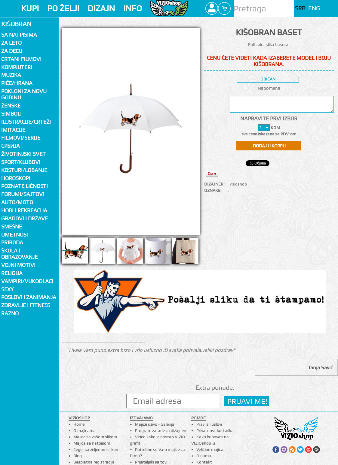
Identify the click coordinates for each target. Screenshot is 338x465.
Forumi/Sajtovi (22, 194)
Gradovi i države (24, 218)
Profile (211, 8)
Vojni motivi (18, 265)
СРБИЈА (10, 146)
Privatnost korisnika (215, 430)
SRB (300, 8)
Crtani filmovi (21, 59)
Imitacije (13, 130)
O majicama (84, 430)
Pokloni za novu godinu (24, 94)
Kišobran (16, 24)
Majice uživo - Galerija (154, 424)
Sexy (7, 289)
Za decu (11, 51)
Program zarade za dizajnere (161, 430)
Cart (224, 8)
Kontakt (204, 462)
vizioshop (238, 184)
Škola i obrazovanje (19, 253)
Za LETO (11, 43)
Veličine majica (209, 449)
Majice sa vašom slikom (95, 436)
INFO (132, 8)
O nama (203, 455)
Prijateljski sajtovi (151, 462)
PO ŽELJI (63, 8)
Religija (12, 273)
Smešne (11, 226)
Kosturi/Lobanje (24, 170)
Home (78, 424)
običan (267, 79)
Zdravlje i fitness (25, 305)
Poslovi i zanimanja (28, 297)
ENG (314, 8)
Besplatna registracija (94, 462)
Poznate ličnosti (24, 186)
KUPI (30, 8)
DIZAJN (101, 8)
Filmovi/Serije (20, 137)
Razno (10, 313)
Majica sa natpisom (91, 443)
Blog (77, 455)
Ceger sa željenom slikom (96, 449)
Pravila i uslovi (209, 424)
